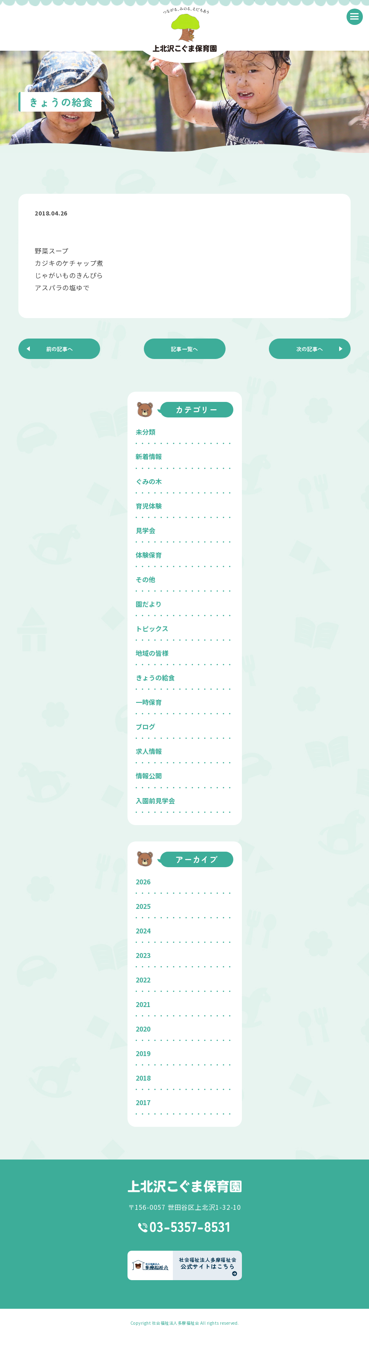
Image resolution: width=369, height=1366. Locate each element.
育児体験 (149, 506)
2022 (143, 980)
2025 (143, 906)
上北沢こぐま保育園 (184, 1186)
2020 (143, 1029)
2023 (143, 955)
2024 (143, 930)
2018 (143, 1078)
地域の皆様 (152, 653)
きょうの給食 (155, 677)
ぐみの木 (149, 481)
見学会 (145, 530)
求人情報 (149, 751)
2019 (143, 1053)
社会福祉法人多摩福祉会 (175, 1323)
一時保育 (149, 702)
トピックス (152, 628)
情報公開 (149, 776)
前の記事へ (59, 349)
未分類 (145, 432)
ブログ (145, 726)
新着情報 (149, 456)
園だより (149, 604)
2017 (143, 1102)
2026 (143, 881)
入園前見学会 (155, 800)
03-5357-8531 (184, 1227)
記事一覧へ (184, 349)
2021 (143, 1004)
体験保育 (149, 555)
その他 (145, 579)
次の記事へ (309, 349)
